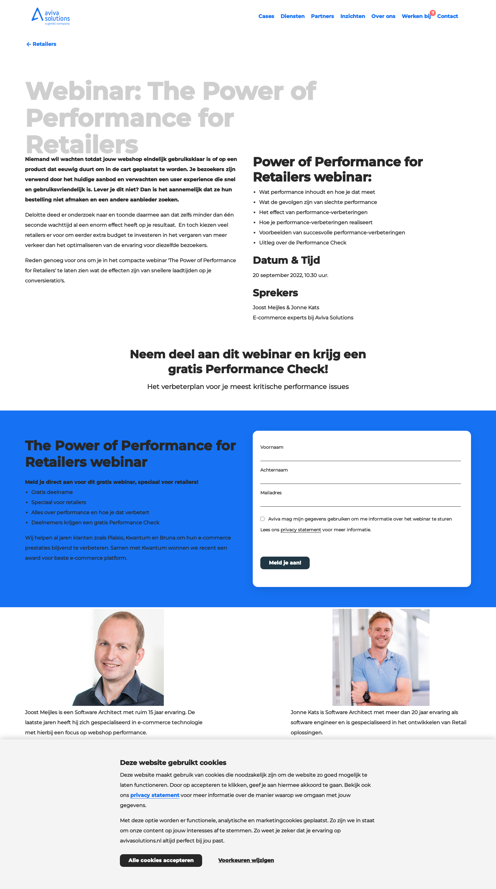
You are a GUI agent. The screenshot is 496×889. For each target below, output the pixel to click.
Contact (447, 16)
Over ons (383, 16)
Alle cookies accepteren (161, 860)
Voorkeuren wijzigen (246, 860)
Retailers (40, 44)
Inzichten (352, 16)
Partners (322, 16)
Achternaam (274, 475)
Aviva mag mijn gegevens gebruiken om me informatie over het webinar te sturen (360, 524)
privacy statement (301, 535)
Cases (266, 16)
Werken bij (418, 15)
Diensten (293, 16)
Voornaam (271, 452)
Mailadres (271, 498)
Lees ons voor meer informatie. (316, 535)
